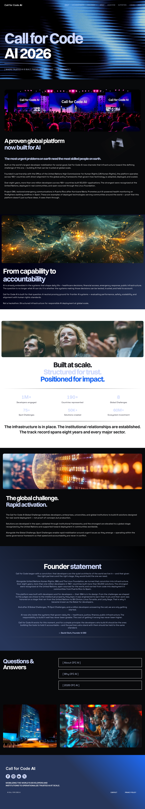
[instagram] (13, 776)
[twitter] (24, 776)
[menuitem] (67, 5)
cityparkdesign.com (12, 798)
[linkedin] (19, 776)
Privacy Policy (130, 792)
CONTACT (114, 792)
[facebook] (8, 776)
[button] (100, 662)
